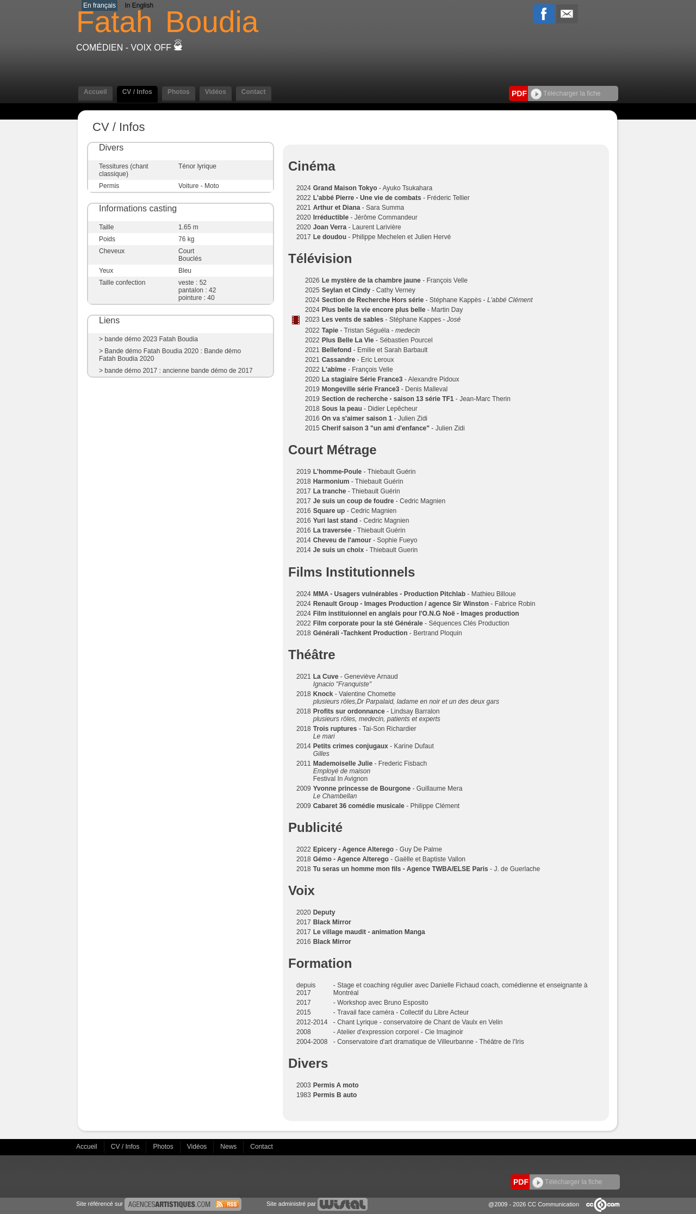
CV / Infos (137, 92)
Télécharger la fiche (566, 93)
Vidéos (215, 92)
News (229, 1146)
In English (139, 5)
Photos (178, 92)
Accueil (95, 92)
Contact (253, 92)
